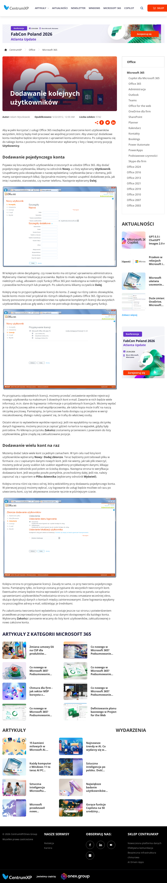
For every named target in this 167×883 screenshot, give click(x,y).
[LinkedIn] (101, 845)
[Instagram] (90, 855)
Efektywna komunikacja (140, 847)
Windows (94, 8)
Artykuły (40, 8)
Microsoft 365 (112, 8)
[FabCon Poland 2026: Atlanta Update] (83, 33)
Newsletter (78, 8)
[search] (142, 8)
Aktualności (60, 8)
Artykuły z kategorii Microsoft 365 (46, 634)
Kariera (48, 847)
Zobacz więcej (129, 315)
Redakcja (49, 843)
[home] (16, 7)
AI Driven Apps (136, 862)
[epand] (48, 8)
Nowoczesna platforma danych (144, 843)
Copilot (129, 8)
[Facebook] (90, 845)
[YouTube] (111, 845)
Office (32, 49)
